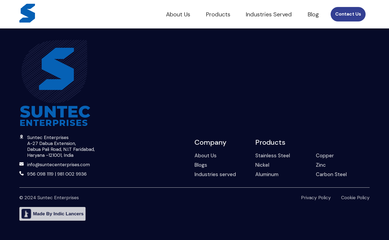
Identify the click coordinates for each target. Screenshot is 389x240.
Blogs (200, 165)
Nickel (262, 165)
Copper (325, 155)
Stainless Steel (272, 155)
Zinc (321, 165)
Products (218, 14)
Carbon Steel (331, 174)
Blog (313, 14)
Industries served (215, 174)
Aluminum (266, 174)
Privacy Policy (316, 198)
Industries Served (269, 14)
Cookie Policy (355, 198)
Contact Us (348, 14)
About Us (178, 14)
